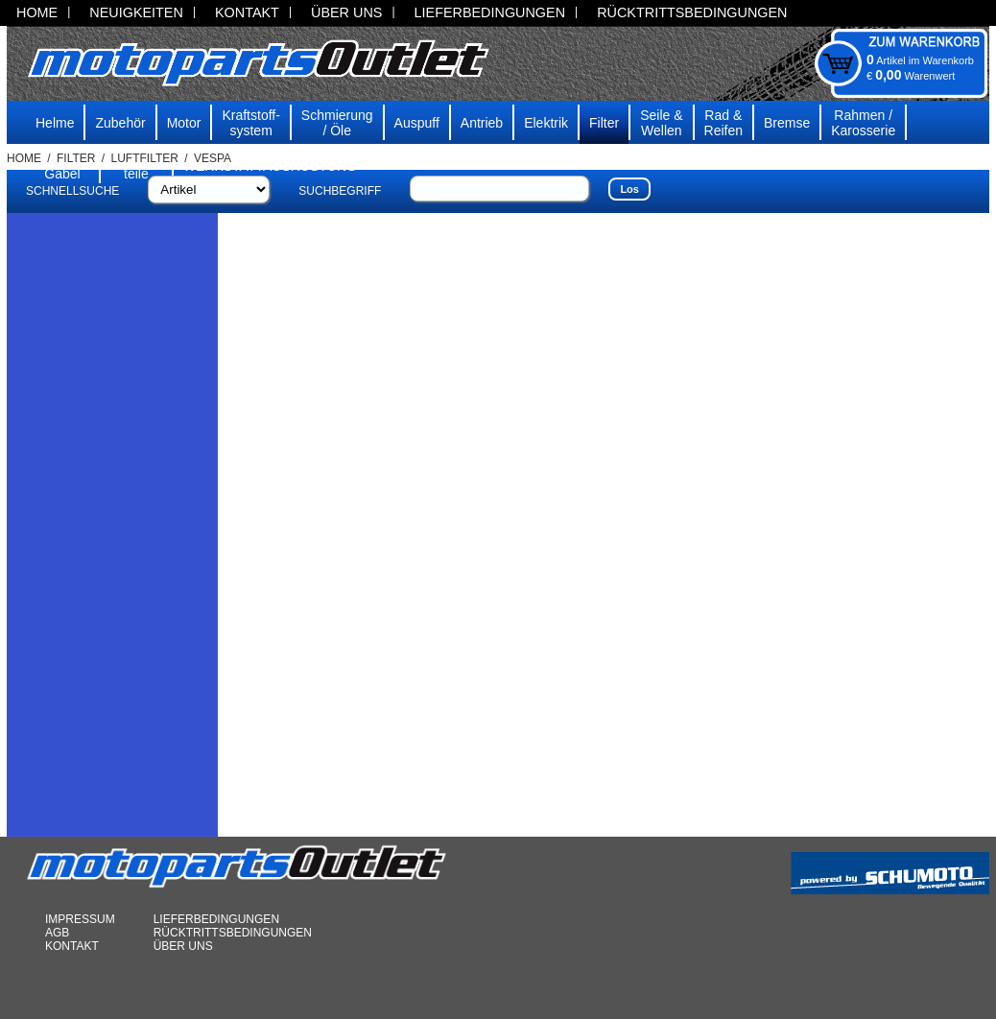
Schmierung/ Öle (337, 122)
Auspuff (416, 122)
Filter (604, 122)
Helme (55, 122)
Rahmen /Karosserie (863, 122)
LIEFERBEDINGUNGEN (490, 12)
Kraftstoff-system (250, 122)
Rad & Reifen (723, 122)
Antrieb (482, 122)
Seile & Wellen (661, 122)
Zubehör (120, 122)
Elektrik (546, 122)
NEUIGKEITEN (136, 12)
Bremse (787, 122)
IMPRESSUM (80, 919)
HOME (37, 12)
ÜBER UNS (346, 12)
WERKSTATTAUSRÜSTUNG (270, 166)
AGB (57, 932)
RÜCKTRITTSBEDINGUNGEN (692, 12)
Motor (184, 122)
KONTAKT (247, 12)
